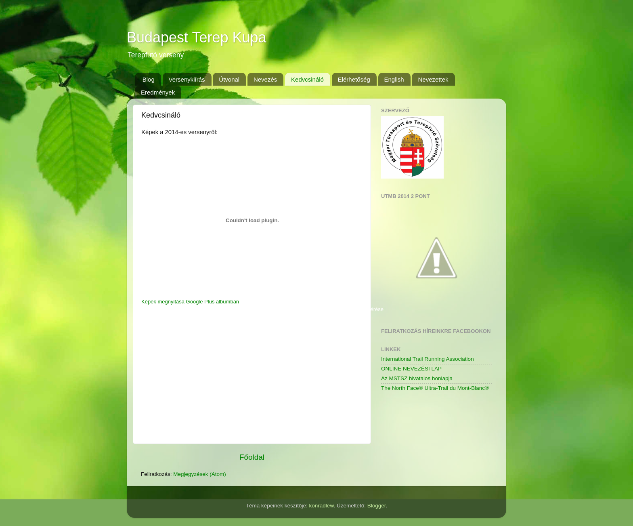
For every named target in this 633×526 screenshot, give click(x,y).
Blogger (376, 506)
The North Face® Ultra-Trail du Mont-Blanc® (435, 388)
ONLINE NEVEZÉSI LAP (411, 369)
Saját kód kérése (364, 309)
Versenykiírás (187, 79)
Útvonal (229, 79)
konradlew (321, 506)
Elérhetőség (354, 79)
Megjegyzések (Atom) (199, 474)
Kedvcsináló (307, 79)
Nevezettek (433, 79)
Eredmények (158, 92)
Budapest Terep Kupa (196, 37)
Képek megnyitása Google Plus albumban (190, 302)
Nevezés (265, 79)
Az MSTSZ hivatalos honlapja (417, 378)
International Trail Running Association (427, 359)
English (394, 79)
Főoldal (251, 457)
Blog (149, 79)
